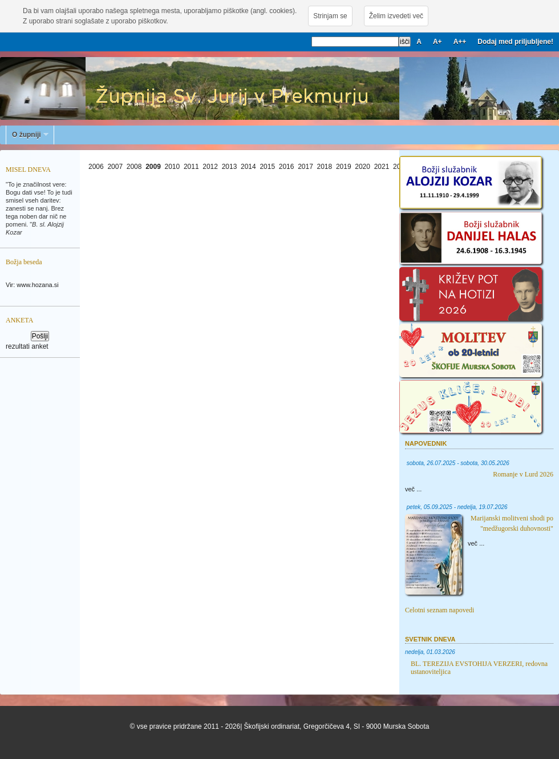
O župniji (27, 135)
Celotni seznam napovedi (439, 610)
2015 (267, 167)
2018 (325, 167)
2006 (96, 167)
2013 (229, 167)
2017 (305, 167)
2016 (286, 167)
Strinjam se (330, 16)
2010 (172, 167)
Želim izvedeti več (396, 16)
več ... (413, 489)
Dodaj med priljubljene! (515, 42)
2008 (134, 167)
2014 (248, 167)
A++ (460, 42)
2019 (343, 167)
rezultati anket (27, 346)
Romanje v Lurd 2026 (523, 474)
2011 (191, 167)
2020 (362, 167)
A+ (437, 42)
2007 (115, 167)
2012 (210, 167)
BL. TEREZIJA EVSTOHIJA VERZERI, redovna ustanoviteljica (479, 668)
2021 (382, 167)
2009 (153, 167)
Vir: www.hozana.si (32, 284)
